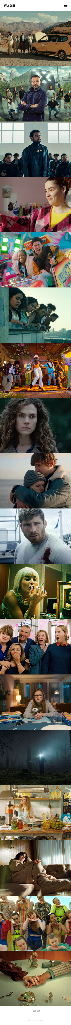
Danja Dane (9, 5)
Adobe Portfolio (39, 1020)
